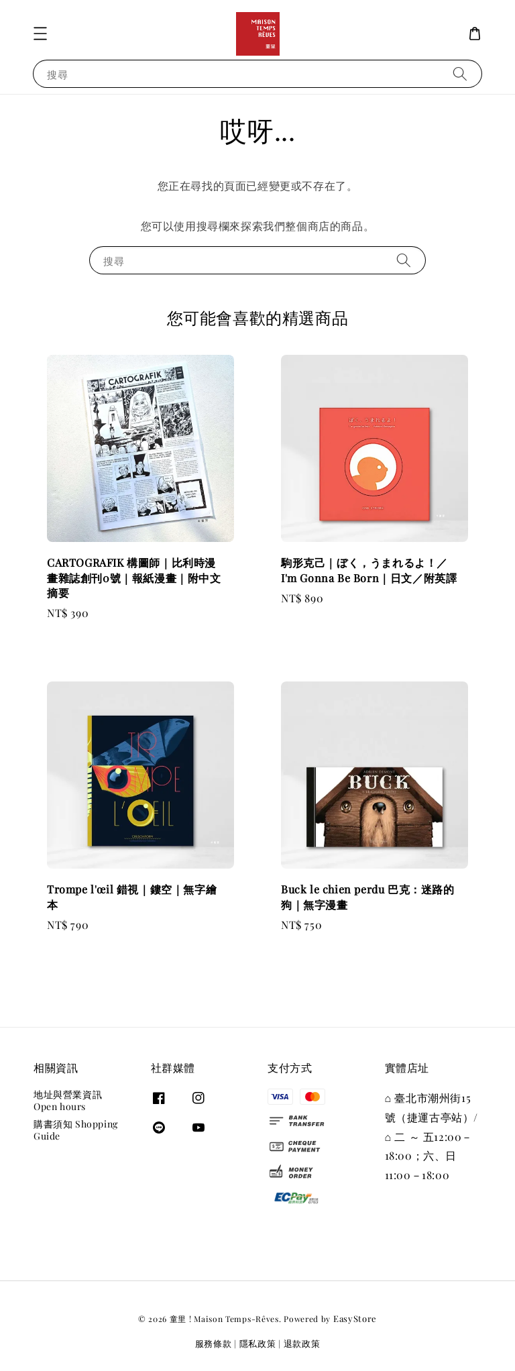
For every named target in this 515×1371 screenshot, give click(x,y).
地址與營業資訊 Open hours (68, 1101)
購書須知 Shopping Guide (76, 1129)
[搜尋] (460, 73)
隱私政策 (257, 1343)
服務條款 (213, 1343)
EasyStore (355, 1318)
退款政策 (302, 1343)
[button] (40, 33)
